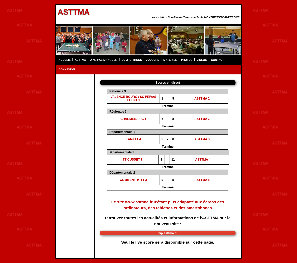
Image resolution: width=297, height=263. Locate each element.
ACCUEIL (65, 59)
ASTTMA (74, 12)
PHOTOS (186, 59)
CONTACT (217, 59)
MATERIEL (170, 59)
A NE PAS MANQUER (103, 59)
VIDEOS (202, 59)
